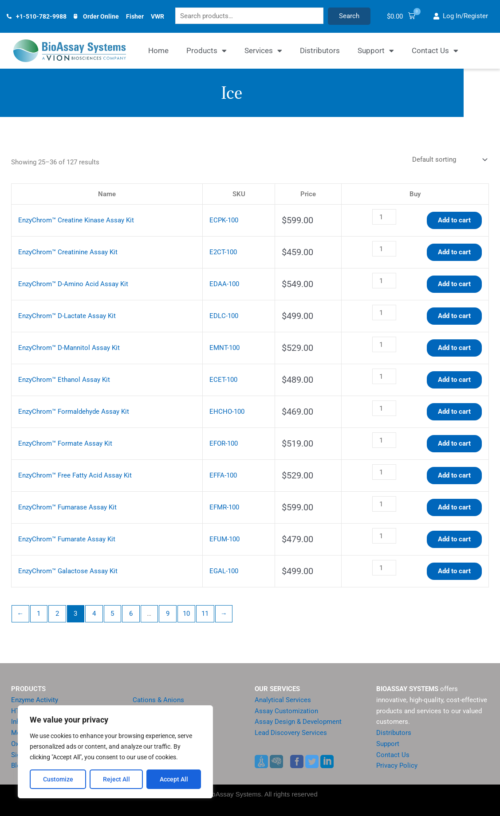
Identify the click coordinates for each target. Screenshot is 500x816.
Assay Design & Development (298, 722)
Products (206, 51)
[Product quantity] (384, 217)
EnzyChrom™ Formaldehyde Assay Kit (73, 412)
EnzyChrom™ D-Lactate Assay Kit (67, 316)
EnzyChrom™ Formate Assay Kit (65, 444)
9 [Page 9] (167, 614)
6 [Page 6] (131, 614)
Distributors (320, 51)
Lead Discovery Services (291, 733)
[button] (408, 16)
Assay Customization (286, 711)
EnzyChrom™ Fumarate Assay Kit (66, 540)
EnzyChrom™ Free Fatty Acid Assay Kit (75, 476)
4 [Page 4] (94, 614)
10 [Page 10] (186, 614)
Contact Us (435, 51)
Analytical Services (283, 700)
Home (158, 51)
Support (376, 51)
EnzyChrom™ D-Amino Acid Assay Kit (73, 284)
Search (358, 16)
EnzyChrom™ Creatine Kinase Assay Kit (76, 221)
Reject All (116, 779)
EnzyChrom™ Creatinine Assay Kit (68, 252)
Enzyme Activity (34, 700)
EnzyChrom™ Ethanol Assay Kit (64, 380)
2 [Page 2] (57, 614)
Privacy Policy (396, 766)
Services (263, 51)
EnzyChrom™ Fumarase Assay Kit (67, 508)
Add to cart (454, 221)
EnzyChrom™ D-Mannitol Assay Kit (69, 348)
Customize (58, 779)
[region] (115, 751)
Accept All (174, 779)
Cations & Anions (158, 700)
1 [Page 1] (38, 614)
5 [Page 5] (112, 614)
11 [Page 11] (205, 614)
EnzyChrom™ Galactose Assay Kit (68, 571)
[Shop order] (449, 160)
